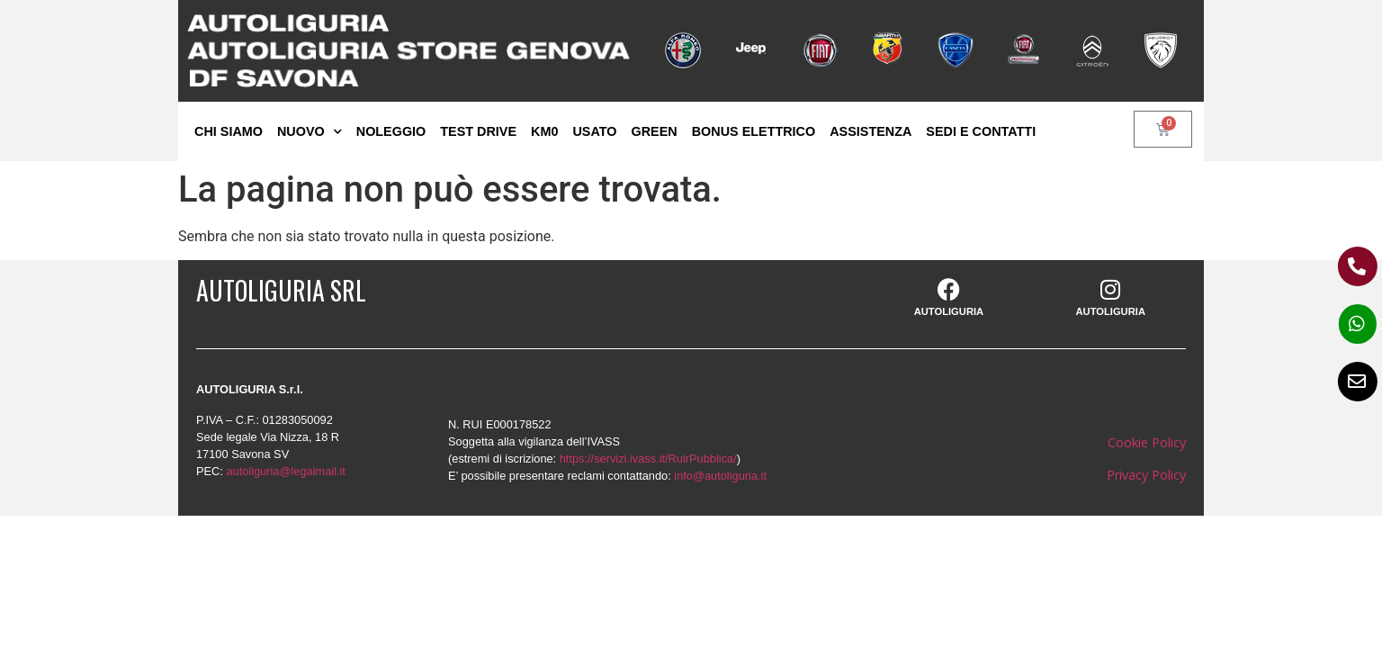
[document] (691, 324)
